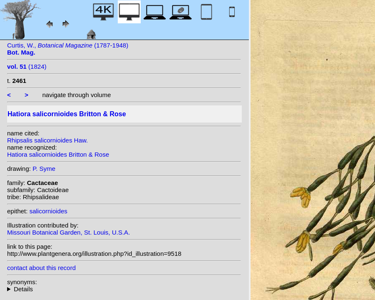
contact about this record (41, 267)
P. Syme (44, 168)
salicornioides (48, 211)
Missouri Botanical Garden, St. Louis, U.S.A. (68, 232)
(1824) (26, 66)
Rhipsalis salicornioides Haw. (47, 140)
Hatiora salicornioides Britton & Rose (58, 154)
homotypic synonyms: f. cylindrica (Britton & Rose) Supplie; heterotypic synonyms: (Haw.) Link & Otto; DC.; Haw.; (124, 288)
